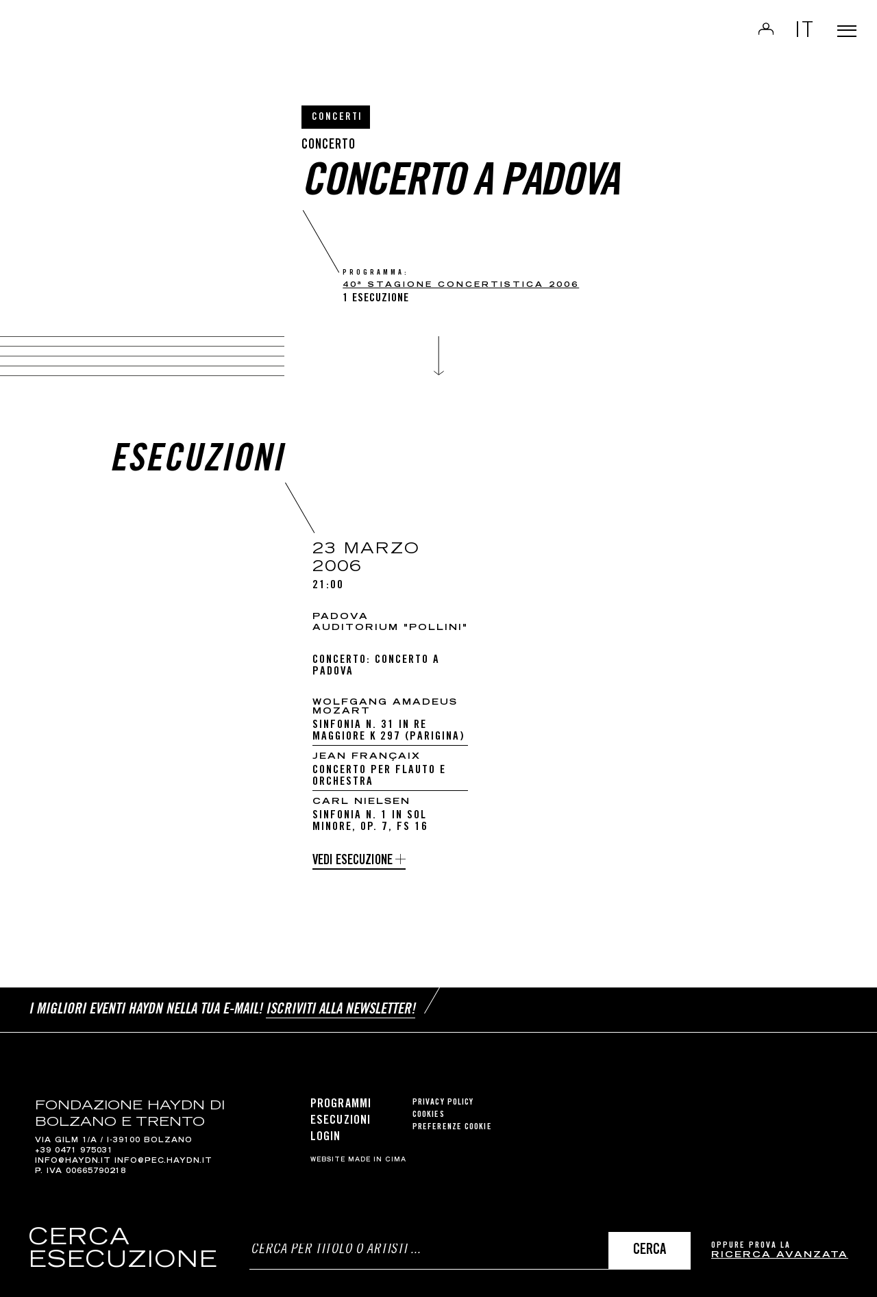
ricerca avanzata (779, 1255)
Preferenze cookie (452, 1119)
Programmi (340, 1096)
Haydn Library (142, 43)
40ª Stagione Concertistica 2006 (461, 285)
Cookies (428, 1107)
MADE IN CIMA (377, 1152)
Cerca (649, 1251)
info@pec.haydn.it (163, 1153)
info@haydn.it (73, 1153)
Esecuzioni (340, 1113)
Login (748, 38)
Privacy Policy (442, 1094)
